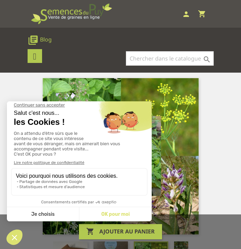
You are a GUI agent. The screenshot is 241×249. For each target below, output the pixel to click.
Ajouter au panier (120, 231)
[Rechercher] (170, 58)
